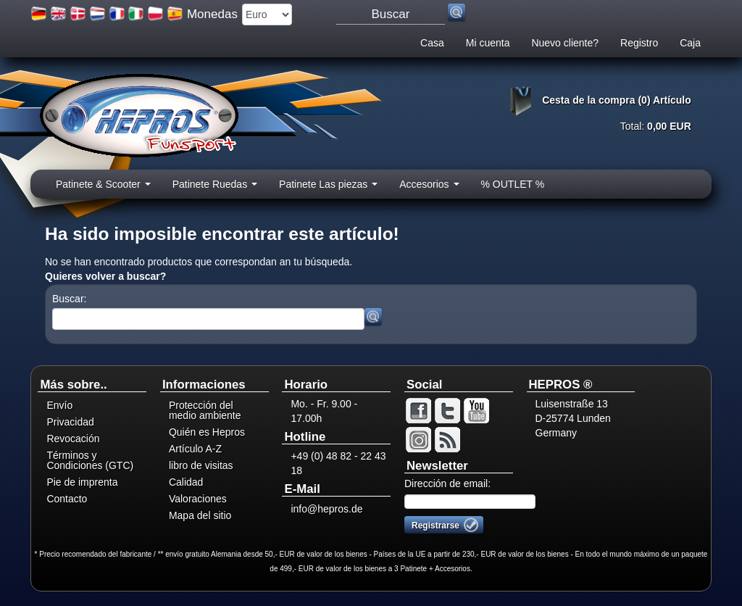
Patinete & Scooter (103, 188)
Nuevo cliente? (565, 43)
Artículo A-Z (195, 448)
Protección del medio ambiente (205, 410)
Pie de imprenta (81, 482)
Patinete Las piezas (328, 188)
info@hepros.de (326, 509)
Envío (59, 405)
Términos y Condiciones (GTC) (89, 460)
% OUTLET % (513, 184)
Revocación (72, 438)
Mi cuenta (488, 43)
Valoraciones (198, 499)
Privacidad (69, 422)
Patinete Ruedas (214, 188)
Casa (432, 43)
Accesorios (429, 188)
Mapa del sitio (200, 515)
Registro (639, 43)
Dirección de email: (447, 483)
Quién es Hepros (207, 432)
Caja (690, 43)
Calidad (186, 482)
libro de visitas (201, 465)
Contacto (66, 499)
